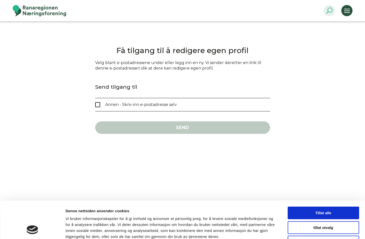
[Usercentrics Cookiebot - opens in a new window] (32, 229)
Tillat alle (323, 178)
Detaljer (266, 229)
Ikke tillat (323, 207)
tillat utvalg (323, 193)
